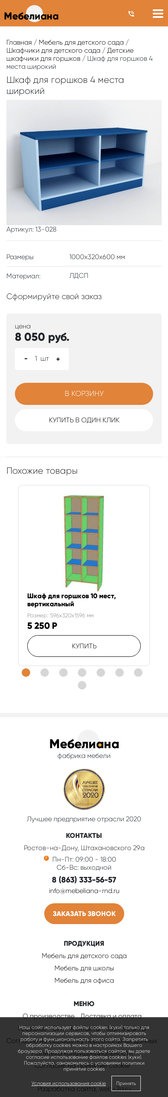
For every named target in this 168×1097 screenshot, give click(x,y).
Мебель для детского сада (81, 42)
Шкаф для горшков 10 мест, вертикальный (71, 600)
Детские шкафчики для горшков (70, 54)
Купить (84, 646)
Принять (126, 1083)
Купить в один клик (84, 420)
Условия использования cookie (68, 1083)
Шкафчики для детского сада (53, 50)
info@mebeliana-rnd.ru (84, 891)
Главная (19, 42)
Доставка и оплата (111, 1016)
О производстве (48, 1016)
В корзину (84, 393)
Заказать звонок (84, 914)
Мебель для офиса (84, 980)
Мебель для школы (84, 968)
